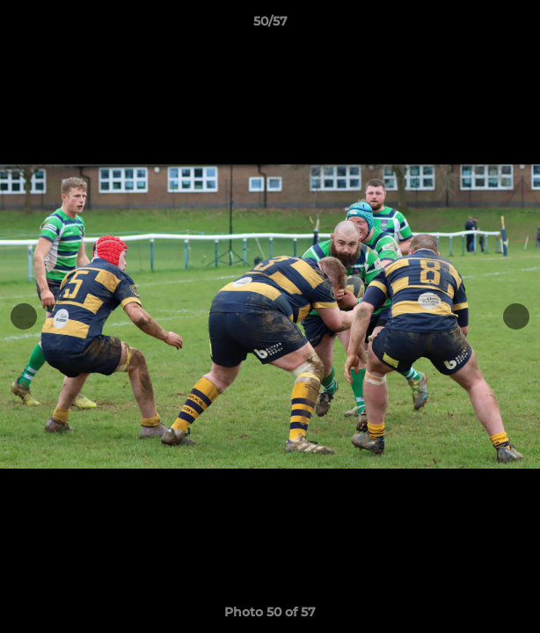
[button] (518, 25)
